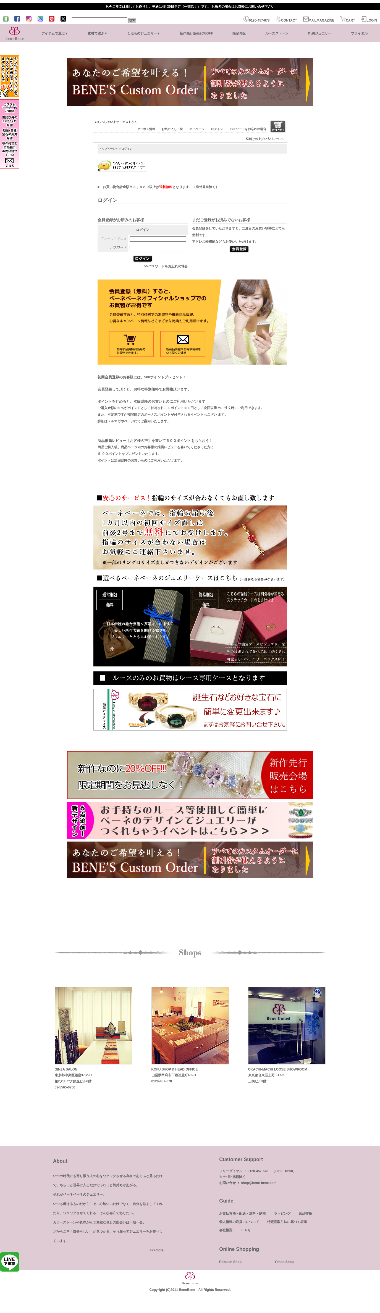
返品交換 (305, 1214)
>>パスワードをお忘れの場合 (166, 266)
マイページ (197, 129)
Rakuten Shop (230, 1262)
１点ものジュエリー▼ (143, 33)
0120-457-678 (256, 20)
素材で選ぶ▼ (98, 33)
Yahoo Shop (283, 1262)
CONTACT (286, 20)
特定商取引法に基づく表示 (287, 1222)
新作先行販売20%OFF (196, 33)
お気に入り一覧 (172, 129)
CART (347, 20)
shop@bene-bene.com (258, 1183)
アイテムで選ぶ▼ (54, 33)
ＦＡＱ (245, 1230)
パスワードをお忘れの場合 (248, 129)
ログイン (217, 129)
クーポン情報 (146, 129)
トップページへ (108, 148)
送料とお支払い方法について (265, 139)
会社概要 (225, 1230)
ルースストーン (277, 33)
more (159, 1250)
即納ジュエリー (319, 33)
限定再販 (239, 33)
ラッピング (282, 1214)
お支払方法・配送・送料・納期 (242, 1214)
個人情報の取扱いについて (239, 1222)
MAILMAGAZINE (318, 20)
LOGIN (369, 20)
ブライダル (359, 33)
